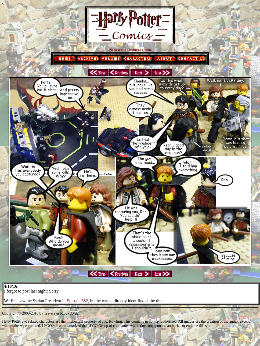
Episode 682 (77, 300)
